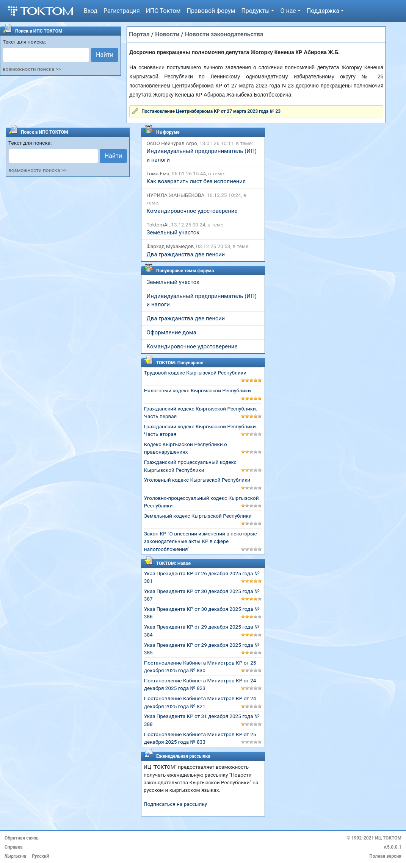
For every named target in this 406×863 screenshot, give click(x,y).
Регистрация (121, 10)
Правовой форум (211, 10)
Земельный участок (173, 232)
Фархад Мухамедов (170, 246)
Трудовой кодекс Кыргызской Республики (195, 373)
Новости (167, 34)
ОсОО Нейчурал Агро (172, 143)
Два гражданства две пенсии (186, 254)
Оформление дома (171, 332)
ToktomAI (158, 225)
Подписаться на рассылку (175, 804)
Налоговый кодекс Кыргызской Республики (197, 390)
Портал (139, 34)
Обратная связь (22, 838)
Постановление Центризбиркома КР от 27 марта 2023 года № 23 (211, 111)
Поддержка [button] (323, 10)
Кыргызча (15, 856)
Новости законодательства (224, 34)
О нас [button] (288, 10)
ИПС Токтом (163, 10)
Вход (90, 10)
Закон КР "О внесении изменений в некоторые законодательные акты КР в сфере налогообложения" (200, 541)
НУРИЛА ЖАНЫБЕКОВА (176, 195)
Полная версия (385, 856)
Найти (104, 54)
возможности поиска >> (32, 69)
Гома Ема (158, 173)
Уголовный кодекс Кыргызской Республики (197, 480)
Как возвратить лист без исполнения (196, 181)
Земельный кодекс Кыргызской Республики (198, 516)
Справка (14, 847)
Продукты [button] (255, 10)
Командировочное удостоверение (192, 211)
